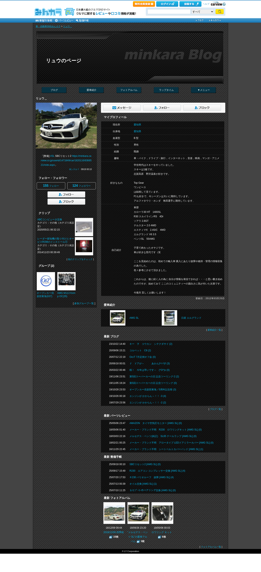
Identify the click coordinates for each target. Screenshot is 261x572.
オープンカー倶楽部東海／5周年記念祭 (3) (152, 389)
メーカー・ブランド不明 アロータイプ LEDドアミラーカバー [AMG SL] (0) (171, 442)
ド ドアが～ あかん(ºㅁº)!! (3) (149, 363)
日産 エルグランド (191, 317)
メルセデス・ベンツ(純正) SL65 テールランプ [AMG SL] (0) (163, 436)
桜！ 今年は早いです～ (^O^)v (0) (149, 370)
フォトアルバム (128, 90)
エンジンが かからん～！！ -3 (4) (147, 396)
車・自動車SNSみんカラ (48, 26)
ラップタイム (166, 90)
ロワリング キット (162, 532)
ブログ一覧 (215, 409)
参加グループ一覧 (84, 303)
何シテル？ (74, 169)
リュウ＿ (67, 26)
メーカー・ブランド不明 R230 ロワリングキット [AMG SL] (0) (165, 429)
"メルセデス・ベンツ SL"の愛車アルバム (137, 537)
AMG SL (134, 317)
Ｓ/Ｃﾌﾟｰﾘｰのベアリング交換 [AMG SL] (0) (152, 490)
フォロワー (81, 185)
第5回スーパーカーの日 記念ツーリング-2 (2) (154, 376)
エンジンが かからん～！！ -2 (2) (147, 402)
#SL (52, 156)
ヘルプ (206, 4)
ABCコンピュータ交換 (49, 219)
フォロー (51, 185)
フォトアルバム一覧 (211, 547)
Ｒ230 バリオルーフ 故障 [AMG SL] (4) (151, 477)
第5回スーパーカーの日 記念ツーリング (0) (153, 383)
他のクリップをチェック (80, 259)
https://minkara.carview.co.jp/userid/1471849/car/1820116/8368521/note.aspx (66, 160)
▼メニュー (204, 90)
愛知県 (137, 124)
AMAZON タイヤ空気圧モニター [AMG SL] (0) (155, 423)
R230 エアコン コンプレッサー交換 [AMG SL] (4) (157, 470)
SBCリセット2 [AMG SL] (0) (145, 464)
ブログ (54, 90)
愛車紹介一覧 (214, 330)
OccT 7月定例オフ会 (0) (142, 357)
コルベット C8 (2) (140, 350)
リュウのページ (63, 60)
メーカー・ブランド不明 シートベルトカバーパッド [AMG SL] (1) (166, 449)
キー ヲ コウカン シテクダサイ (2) (150, 344)
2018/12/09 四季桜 (113, 532)
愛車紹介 (91, 90)
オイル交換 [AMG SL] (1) (143, 483)
